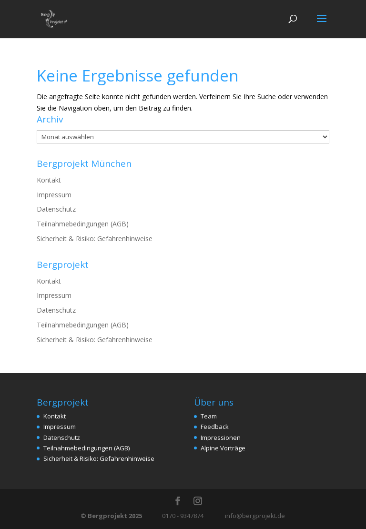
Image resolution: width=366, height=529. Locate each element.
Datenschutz (56, 209)
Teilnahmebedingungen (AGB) (83, 223)
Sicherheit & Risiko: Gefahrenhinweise (94, 238)
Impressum (54, 194)
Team (209, 416)
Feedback (215, 426)
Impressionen (221, 437)
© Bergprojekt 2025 (112, 515)
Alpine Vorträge (223, 448)
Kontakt (49, 179)
